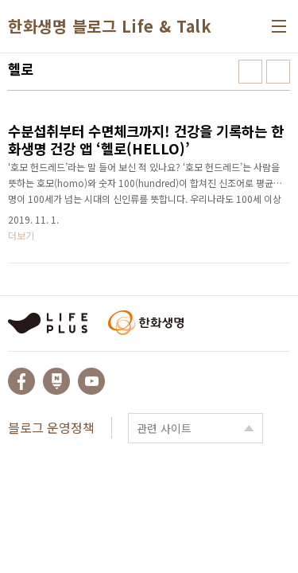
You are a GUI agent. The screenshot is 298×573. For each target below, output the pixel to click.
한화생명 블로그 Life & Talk (109, 26)
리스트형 (278, 72)
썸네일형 (250, 72)
